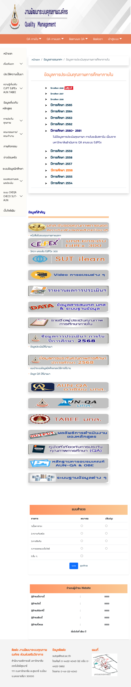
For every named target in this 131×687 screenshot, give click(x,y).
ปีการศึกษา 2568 (56, 88)
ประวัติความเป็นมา (13, 74)
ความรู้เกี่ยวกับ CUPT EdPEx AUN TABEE (10, 88)
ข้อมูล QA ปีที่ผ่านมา (40, 373)
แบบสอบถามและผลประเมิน (11, 181)
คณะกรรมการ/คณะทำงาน (10, 134)
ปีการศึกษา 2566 (56, 99)
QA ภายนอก (55, 39)
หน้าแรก (7, 53)
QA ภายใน (34, 39)
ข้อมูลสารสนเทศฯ (53, 59)
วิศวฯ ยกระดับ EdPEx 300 (44, 251)
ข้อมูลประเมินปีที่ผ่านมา (41, 346)
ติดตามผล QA (78, 39)
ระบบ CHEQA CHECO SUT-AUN (10, 196)
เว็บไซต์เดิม (9, 210)
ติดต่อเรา (98, 39)
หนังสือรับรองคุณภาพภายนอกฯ (45, 235)
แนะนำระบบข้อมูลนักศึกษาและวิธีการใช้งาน (50, 368)
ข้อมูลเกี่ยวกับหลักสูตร (10, 105)
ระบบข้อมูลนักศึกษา (13, 168)
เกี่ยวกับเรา (8, 63)
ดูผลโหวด (84, 565)
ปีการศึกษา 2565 (61, 105)
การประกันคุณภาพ (8, 120)
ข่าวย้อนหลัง (10, 157)
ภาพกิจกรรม (10, 146)
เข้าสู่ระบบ (115, 39)
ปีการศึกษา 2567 (56, 93)
